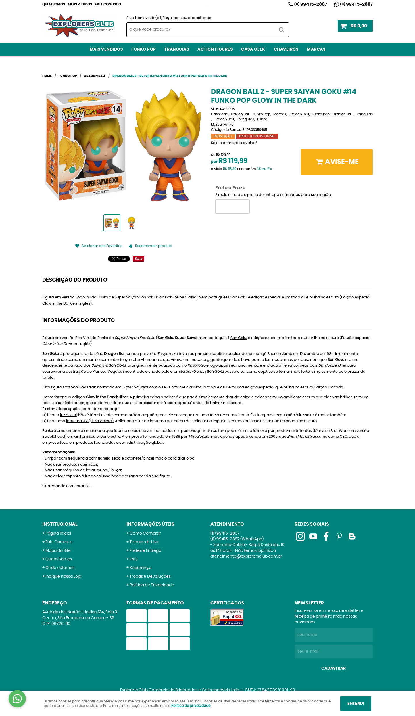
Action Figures (215, 49)
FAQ (133, 559)
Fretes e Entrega (145, 551)
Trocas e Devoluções (150, 577)
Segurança (140, 568)
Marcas (316, 49)
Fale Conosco (108, 4)
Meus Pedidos (80, 4)
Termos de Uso (144, 542)
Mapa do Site (58, 551)
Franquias (177, 49)
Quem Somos (53, 4)
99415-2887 (310, 4)
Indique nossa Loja (63, 577)
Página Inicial (58, 533)
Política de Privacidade (152, 585)
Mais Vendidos (106, 49)
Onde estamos (59, 568)
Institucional (60, 524)
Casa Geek (253, 49)
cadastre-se (199, 18)
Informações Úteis (150, 524)
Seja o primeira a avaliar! (234, 143)
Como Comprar (145, 533)
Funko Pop (143, 49)
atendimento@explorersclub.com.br (246, 556)
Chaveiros (286, 49)
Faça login (172, 18)
